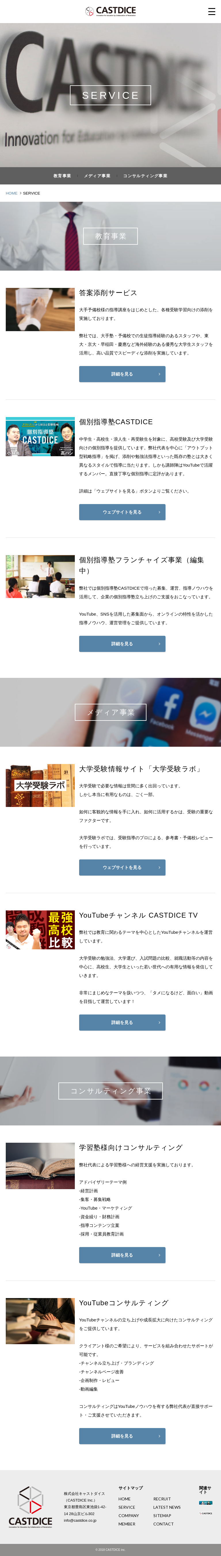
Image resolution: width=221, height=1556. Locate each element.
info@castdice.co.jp (80, 1520)
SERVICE (127, 1507)
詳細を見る (122, 373)
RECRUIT (162, 1499)
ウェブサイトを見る (122, 512)
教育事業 (62, 175)
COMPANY (129, 1516)
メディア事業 (97, 175)
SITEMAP (162, 1516)
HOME (125, 1499)
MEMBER (127, 1524)
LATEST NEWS (167, 1507)
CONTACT (163, 1524)
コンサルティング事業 (145, 175)
